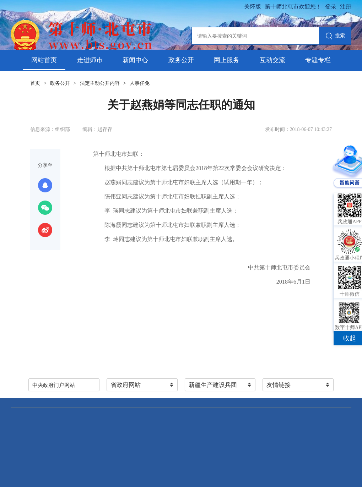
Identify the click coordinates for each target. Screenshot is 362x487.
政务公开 (181, 60)
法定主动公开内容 (100, 83)
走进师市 (90, 60)
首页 (35, 83)
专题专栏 (318, 60)
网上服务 (226, 60)
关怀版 (252, 7)
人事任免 (140, 83)
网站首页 (44, 60)
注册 (345, 7)
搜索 (335, 36)
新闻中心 (135, 60)
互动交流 (272, 60)
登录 (330, 7)
